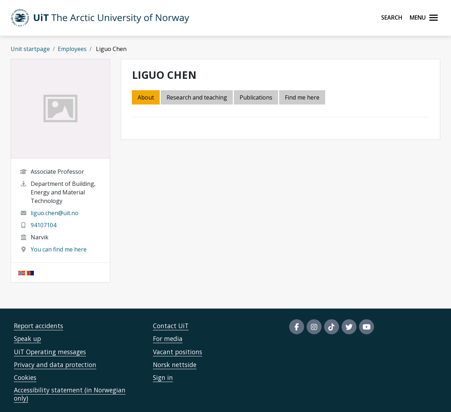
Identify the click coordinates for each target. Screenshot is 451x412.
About (146, 97)
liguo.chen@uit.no (54, 213)
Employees (72, 49)
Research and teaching (196, 97)
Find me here (302, 97)
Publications (256, 97)
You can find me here (59, 249)
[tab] (256, 98)
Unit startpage (30, 49)
